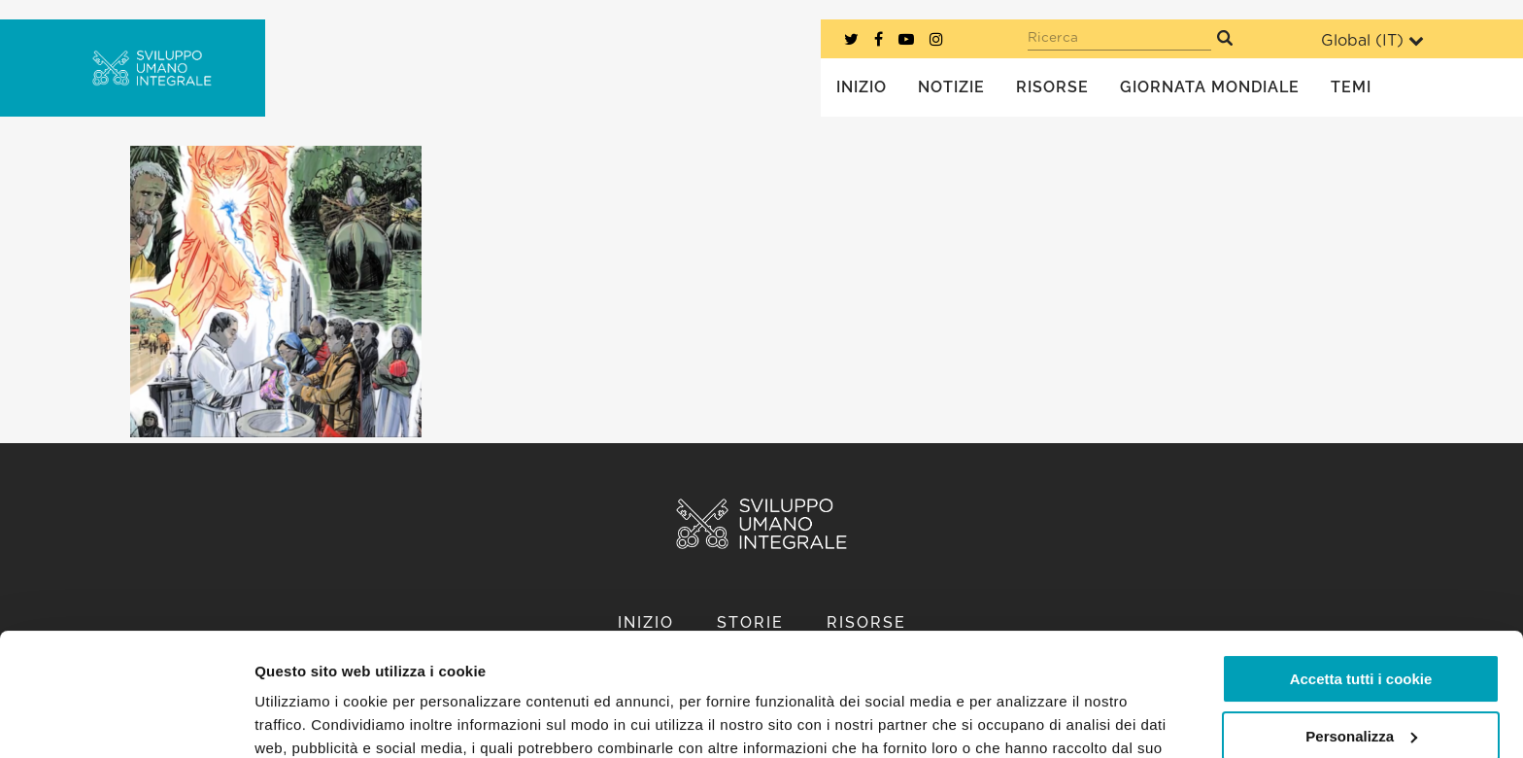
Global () (1372, 40)
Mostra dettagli (306, 719)
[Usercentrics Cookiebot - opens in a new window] (126, 720)
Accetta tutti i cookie (1361, 574)
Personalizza (1361, 630)
